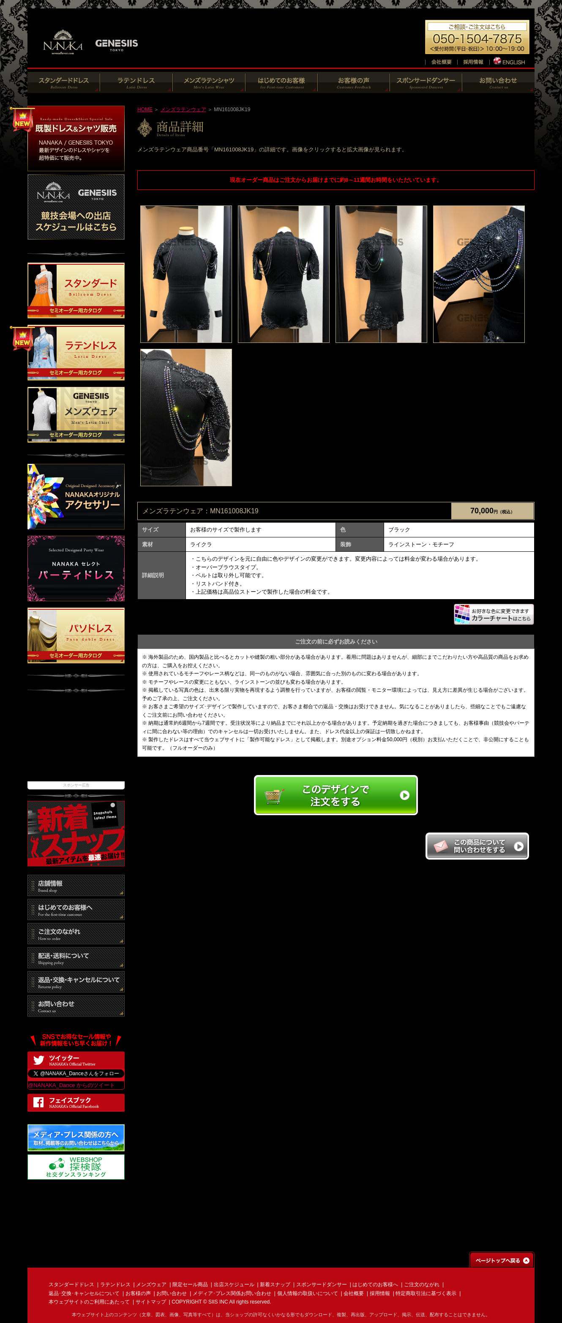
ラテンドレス (115, 1284)
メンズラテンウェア (183, 109)
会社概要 (354, 1293)
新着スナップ (275, 1284)
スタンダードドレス (71, 1284)
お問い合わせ (171, 1293)
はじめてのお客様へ (375, 1284)
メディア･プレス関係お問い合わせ (232, 1293)
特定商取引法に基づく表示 (426, 1293)
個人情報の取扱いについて (307, 1293)
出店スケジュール (234, 1284)
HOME (145, 109)
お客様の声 (138, 1293)
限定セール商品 (190, 1284)
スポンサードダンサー (321, 1284)
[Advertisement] (76, 741)
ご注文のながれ (421, 1284)
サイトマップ (151, 1302)
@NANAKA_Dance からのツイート (71, 1085)
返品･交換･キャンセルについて (84, 1293)
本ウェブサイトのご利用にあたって (89, 1302)
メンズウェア (151, 1284)
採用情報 (380, 1293)
